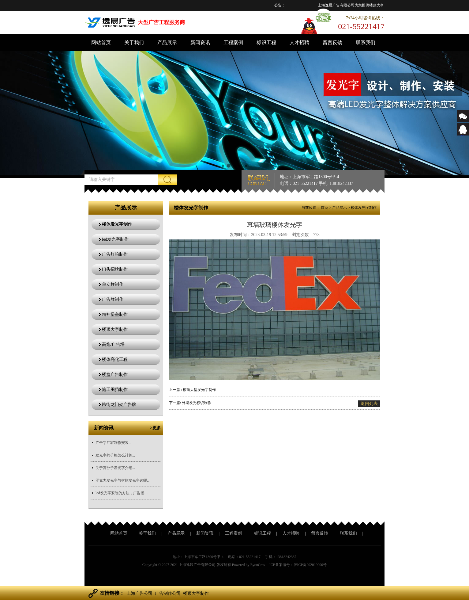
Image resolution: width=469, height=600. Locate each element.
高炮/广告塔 (113, 344)
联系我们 (365, 42)
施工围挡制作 (115, 389)
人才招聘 (299, 42)
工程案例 (233, 42)
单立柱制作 (112, 284)
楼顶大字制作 (115, 329)
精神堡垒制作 (115, 314)
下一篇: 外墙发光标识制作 (190, 403)
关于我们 (134, 42)
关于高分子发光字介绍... (115, 468)
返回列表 (369, 403)
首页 (324, 207)
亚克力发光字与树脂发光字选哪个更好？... (123, 480)
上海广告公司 (139, 593)
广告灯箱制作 (115, 254)
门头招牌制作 (115, 269)
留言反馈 (332, 42)
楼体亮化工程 (115, 359)
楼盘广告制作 (115, 374)
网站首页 (101, 42)
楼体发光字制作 (117, 224)
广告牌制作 (112, 299)
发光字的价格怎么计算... (115, 455)
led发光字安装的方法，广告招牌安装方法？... (123, 493)
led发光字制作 (115, 239)
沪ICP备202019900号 (310, 565)
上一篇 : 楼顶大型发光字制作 (192, 390)
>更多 (155, 428)
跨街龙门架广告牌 (119, 404)
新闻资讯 (200, 42)
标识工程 (266, 42)
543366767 (462, 134)
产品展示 (167, 42)
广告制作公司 (168, 593)
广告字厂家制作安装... (113, 443)
